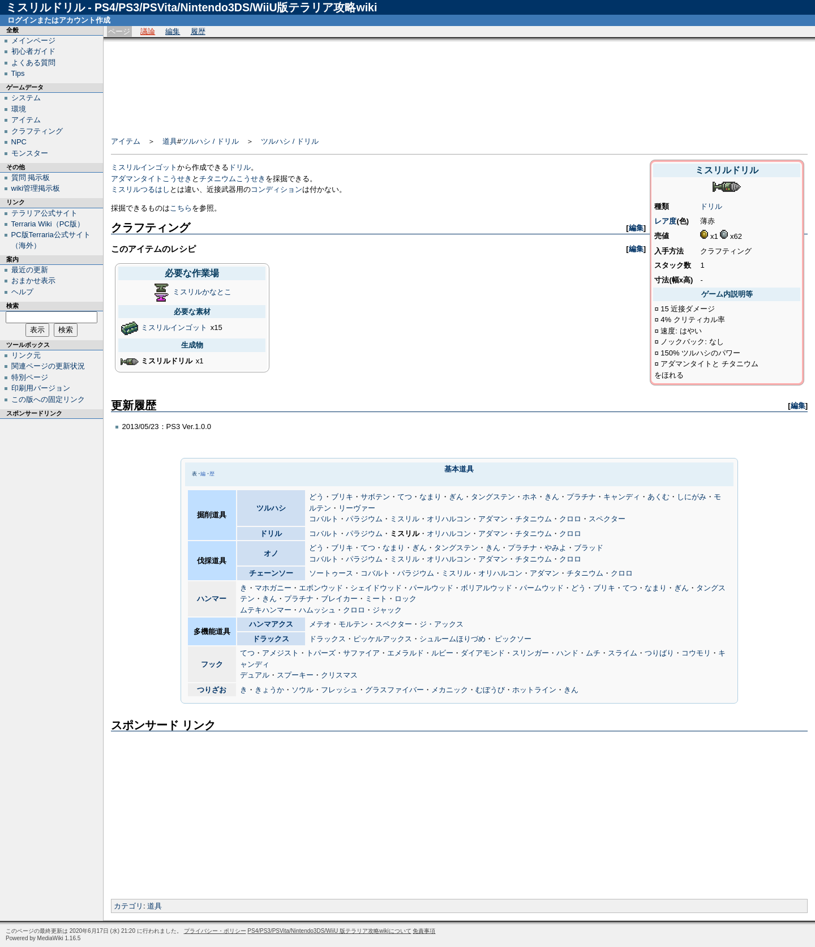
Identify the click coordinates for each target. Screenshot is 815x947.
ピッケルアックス (382, 639)
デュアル (254, 675)
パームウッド (542, 588)
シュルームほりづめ (452, 639)
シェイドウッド (376, 588)
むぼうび (490, 689)
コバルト (323, 519)
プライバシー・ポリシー (215, 931)
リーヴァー (356, 508)
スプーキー (295, 675)
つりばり (659, 653)
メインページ (33, 40)
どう (316, 496)
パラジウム (364, 519)
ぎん (456, 496)
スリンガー (530, 653)
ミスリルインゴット (144, 167)
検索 (12, 305)
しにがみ (691, 496)
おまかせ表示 (33, 280)
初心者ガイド (33, 51)
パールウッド (431, 588)
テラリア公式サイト (44, 213)
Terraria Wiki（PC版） (47, 224)
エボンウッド (321, 588)
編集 (172, 31)
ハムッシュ (317, 610)
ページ (119, 31)
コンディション (276, 189)
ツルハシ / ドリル (210, 141)
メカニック (449, 689)
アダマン (493, 519)
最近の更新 (29, 269)
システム (26, 97)
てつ (404, 496)
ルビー (442, 653)
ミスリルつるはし (140, 189)
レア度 (665, 221)
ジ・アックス (441, 624)
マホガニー (273, 588)
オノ (271, 553)
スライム (622, 653)
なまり (430, 496)
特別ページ (29, 377)
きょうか (269, 689)
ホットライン (534, 689)
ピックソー (513, 639)
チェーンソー (271, 573)
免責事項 (424, 931)
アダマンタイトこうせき (151, 178)
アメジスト (280, 653)
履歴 (198, 31)
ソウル (302, 689)
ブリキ (342, 496)
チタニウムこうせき (232, 178)
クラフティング (37, 131)
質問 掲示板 (30, 177)
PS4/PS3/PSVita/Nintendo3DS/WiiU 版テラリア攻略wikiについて (329, 931)
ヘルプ (22, 292)
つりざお (211, 689)
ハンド (567, 653)
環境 (18, 109)
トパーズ (321, 653)
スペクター (607, 519)
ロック (405, 598)
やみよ (555, 547)
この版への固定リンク (48, 399)
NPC (19, 142)
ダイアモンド (483, 653)
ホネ (529, 496)
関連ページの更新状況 (48, 366)
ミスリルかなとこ (202, 292)
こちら (181, 208)
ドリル (711, 206)
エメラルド (405, 653)
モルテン (353, 624)
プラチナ (581, 496)
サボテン (375, 496)
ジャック (387, 610)
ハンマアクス (271, 624)
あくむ (658, 496)
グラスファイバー (394, 689)
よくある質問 (33, 62)
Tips (18, 73)
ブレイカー (339, 598)
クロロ (570, 519)
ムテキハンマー (265, 610)
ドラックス (270, 639)
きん (551, 496)
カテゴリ (128, 906)
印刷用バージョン (40, 388)
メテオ (320, 624)
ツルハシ (271, 508)
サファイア (361, 653)
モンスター (29, 153)
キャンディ (621, 496)
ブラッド (588, 547)
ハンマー (211, 598)
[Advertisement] (459, 83)
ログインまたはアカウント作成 (58, 20)
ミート (376, 598)
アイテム (125, 141)
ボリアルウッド (486, 588)
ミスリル (404, 519)
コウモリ (696, 653)
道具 (169, 141)
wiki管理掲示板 (36, 188)
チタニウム (533, 519)
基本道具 (459, 469)
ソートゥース (331, 573)
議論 (147, 31)
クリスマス (339, 675)
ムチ (593, 653)
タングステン (493, 496)
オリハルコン (449, 519)
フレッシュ (339, 689)
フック (212, 664)
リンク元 (26, 355)
